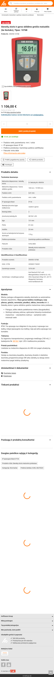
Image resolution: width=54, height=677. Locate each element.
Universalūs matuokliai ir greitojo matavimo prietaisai (18, 15)
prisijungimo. (38, 115)
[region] (27, 95)
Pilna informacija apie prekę (14, 153)
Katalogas (7, 165)
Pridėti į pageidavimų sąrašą (13, 160)
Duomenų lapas (8, 373)
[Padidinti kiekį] (50, 124)
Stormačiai (40, 15)
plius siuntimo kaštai (14, 112)
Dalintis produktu (36, 160)
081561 (16, 341)
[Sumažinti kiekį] (4, 124)
